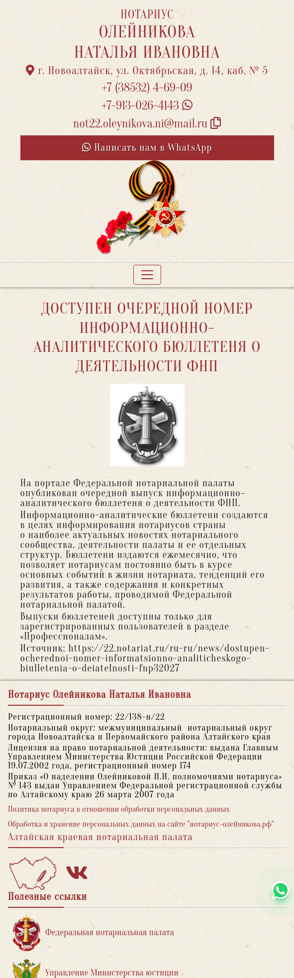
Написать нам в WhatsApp (147, 147)
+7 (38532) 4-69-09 (147, 88)
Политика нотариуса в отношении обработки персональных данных (119, 809)
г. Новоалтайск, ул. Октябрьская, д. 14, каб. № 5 (147, 70)
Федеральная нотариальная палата (93, 933)
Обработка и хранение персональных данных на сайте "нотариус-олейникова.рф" (141, 824)
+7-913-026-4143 (147, 105)
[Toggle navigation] (147, 275)
